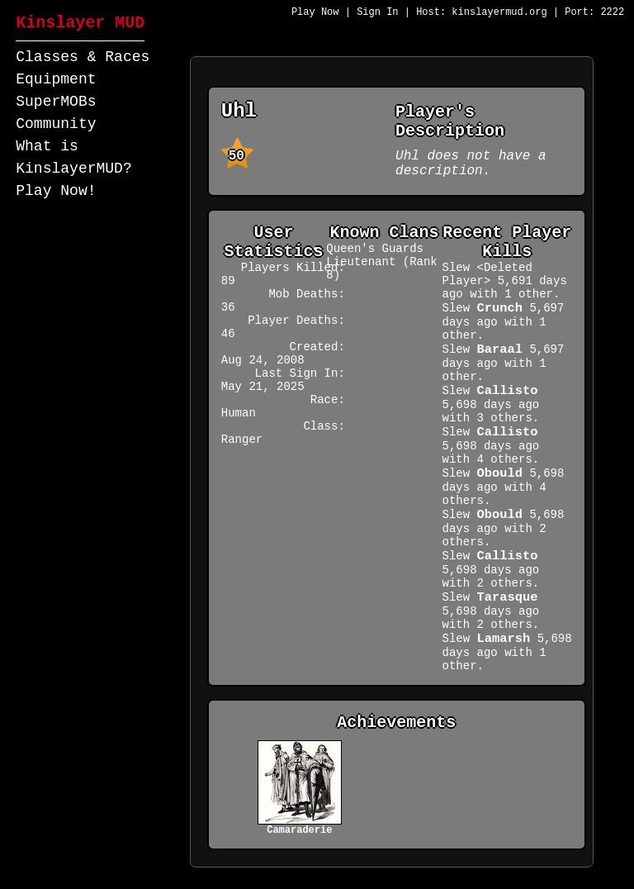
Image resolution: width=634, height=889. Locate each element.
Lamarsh (504, 638)
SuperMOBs (56, 101)
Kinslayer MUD (80, 22)
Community (56, 124)
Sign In (377, 12)
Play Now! (56, 191)
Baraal (500, 349)
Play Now (315, 12)
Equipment (56, 79)
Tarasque (507, 597)
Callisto (507, 390)
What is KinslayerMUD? (73, 157)
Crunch (500, 308)
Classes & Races (82, 57)
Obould (500, 473)
